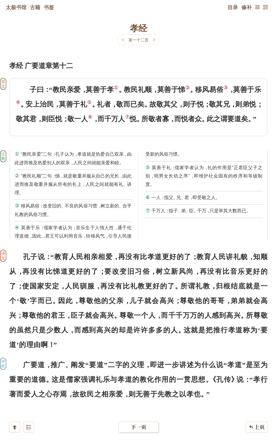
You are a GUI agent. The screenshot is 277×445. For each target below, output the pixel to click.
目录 (233, 7)
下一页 (138, 410)
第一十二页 (138, 39)
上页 (257, 411)
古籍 (35, 7)
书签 (49, 7)
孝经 (138, 28)
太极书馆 (16, 7)
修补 (246, 7)
